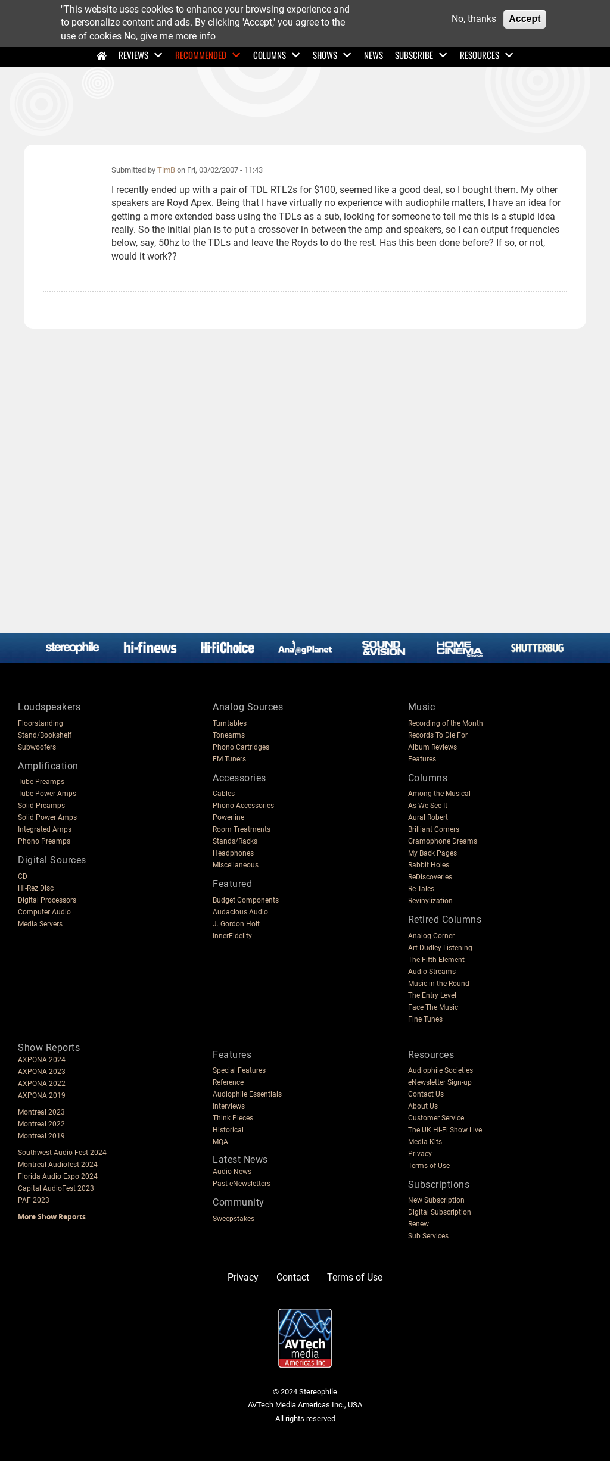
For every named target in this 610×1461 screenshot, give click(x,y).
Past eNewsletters (241, 1183)
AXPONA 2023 (42, 1071)
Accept (524, 19)
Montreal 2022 (41, 1124)
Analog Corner (431, 936)
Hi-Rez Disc (36, 888)
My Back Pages (432, 853)
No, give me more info (170, 36)
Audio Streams (432, 971)
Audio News (232, 1171)
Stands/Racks (235, 841)
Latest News (240, 1159)
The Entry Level (432, 995)
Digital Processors (47, 900)
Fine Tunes (425, 1019)
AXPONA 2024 (42, 1060)
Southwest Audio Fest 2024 (62, 1152)
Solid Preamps (41, 805)
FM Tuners (229, 759)
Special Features (239, 1070)
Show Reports (49, 1047)
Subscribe (414, 54)
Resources (479, 54)
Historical (228, 1130)
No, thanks (474, 18)
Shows (325, 54)
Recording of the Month (445, 723)
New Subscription (436, 1200)
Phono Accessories (243, 805)
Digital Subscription (439, 1212)
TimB (166, 170)
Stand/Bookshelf (44, 735)
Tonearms (229, 735)
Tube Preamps (41, 782)
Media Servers (40, 924)
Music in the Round (438, 983)
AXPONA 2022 (42, 1083)
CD (22, 876)
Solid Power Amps (47, 817)
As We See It (427, 805)
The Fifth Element (436, 960)
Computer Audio (44, 912)
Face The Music (433, 1007)
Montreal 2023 (41, 1112)
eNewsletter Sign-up (440, 1082)
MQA (220, 1142)
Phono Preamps (44, 841)
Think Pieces (233, 1118)
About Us (423, 1106)
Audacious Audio (240, 912)
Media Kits (425, 1142)
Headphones (233, 853)
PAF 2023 (33, 1200)
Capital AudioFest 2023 (56, 1188)
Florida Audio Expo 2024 (58, 1176)
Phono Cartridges (241, 747)
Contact (292, 1277)
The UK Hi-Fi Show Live (445, 1130)
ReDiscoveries (430, 877)
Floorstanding (40, 723)
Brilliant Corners (433, 829)
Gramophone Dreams (442, 841)
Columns (269, 54)
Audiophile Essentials (247, 1094)
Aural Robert (428, 817)
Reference (228, 1082)
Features (422, 759)
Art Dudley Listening (440, 948)
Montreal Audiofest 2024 (58, 1164)
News (373, 54)
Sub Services (428, 1236)
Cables (224, 793)
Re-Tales (421, 889)
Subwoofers (37, 747)
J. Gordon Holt (236, 924)
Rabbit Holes (428, 865)
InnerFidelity (232, 936)
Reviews (133, 54)
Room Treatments (241, 829)
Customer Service (436, 1118)
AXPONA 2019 (42, 1095)
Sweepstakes (233, 1219)
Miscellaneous (236, 865)
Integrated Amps (44, 829)
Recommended (200, 54)
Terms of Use (429, 1166)
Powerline (228, 817)
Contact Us (426, 1094)
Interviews (229, 1106)
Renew (418, 1224)
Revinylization (430, 901)
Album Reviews (432, 747)
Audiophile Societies (440, 1070)
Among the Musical (439, 793)
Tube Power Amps (47, 793)
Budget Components (246, 900)
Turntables (230, 723)
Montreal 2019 (41, 1136)
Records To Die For (438, 735)
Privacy (420, 1154)
